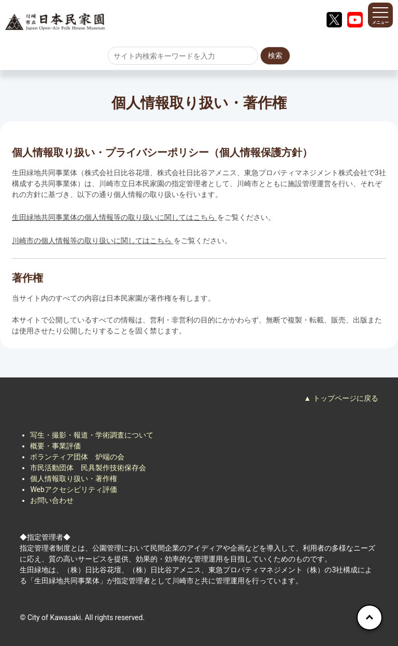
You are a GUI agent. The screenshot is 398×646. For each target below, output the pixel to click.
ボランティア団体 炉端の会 (77, 457)
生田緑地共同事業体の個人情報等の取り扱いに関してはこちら (114, 217)
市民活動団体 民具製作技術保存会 (88, 468)
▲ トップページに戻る (341, 398)
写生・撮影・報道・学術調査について (91, 435)
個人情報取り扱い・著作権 (73, 478)
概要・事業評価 (55, 446)
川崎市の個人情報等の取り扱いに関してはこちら (92, 240)
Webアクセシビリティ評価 (73, 489)
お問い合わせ (52, 500)
